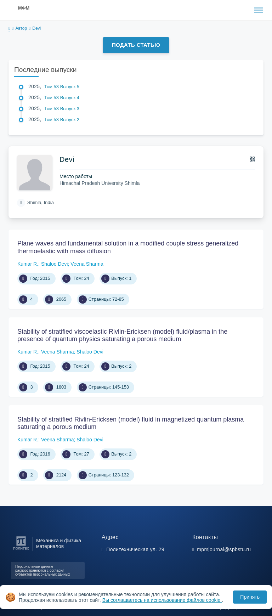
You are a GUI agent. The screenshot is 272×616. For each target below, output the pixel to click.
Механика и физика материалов (58, 543)
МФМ (23, 8)
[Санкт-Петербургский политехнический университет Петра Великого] (21, 550)
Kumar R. (27, 264)
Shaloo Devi (54, 264)
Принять (250, 597)
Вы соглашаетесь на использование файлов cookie (162, 600)
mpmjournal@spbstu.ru (224, 549)
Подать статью (136, 45)
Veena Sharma (86, 264)
